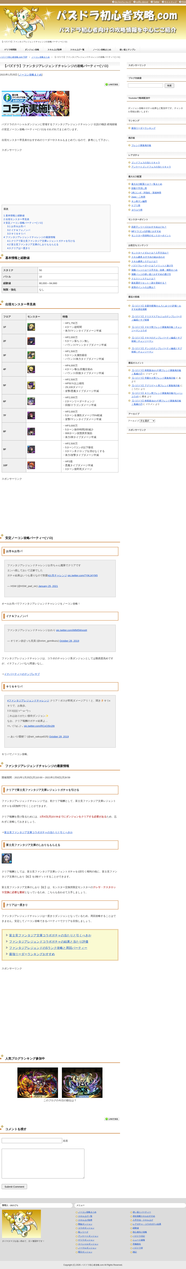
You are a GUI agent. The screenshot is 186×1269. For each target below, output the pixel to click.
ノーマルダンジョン (87, 1248)
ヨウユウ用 (136, 210)
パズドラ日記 (139, 1236)
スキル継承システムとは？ (144, 261)
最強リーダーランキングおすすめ (32, 954)
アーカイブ (133, 421)
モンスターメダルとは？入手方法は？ (150, 253)
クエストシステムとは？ (143, 278)
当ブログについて (123, 2)
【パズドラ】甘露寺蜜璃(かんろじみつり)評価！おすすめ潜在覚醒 (156, 307)
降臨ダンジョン (85, 1224)
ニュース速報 (139, 1240)
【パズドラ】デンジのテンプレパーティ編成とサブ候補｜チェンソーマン (156, 350)
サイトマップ (171, 2)
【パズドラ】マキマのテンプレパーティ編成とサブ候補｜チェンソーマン (156, 339)
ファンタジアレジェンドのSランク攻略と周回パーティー (48, 948)
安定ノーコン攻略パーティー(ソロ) (23, 222)
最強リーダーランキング (143, 128)
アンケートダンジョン (88, 1236)
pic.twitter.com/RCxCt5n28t (39, 725)
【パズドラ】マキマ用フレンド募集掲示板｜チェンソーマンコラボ (156, 329)
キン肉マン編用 (139, 201)
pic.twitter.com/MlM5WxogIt (71, 630)
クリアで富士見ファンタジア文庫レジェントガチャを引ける (41, 241)
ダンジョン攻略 (32, 49)
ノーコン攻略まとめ (102, 49)
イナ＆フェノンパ (18, 230)
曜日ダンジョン (85, 1252)
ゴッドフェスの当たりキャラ (145, 162)
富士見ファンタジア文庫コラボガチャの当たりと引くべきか (38, 832)
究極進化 (137, 1244)
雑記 (135, 1252)
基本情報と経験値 (14, 215)
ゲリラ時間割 (10, 49)
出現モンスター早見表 (16, 219)
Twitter (156, 2)
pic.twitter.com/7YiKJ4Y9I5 (83, 575)
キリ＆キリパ (16, 233)
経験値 (136, 1228)
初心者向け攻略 (140, 1232)
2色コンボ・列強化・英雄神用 (146, 192)
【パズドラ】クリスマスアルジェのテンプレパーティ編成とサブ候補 (156, 318)
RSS (184, 2)
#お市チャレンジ (57, 575)
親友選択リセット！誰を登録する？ (149, 283)
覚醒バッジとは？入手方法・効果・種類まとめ (154, 270)
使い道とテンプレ (128, 49)
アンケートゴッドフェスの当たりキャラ (151, 167)
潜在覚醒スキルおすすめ (144, 1216)
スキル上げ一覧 (77, 49)
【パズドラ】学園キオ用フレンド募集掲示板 (153, 378)
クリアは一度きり (18, 248)
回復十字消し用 (139, 188)
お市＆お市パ (16, 226)
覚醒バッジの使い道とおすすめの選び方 (151, 274)
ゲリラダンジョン (86, 1240)
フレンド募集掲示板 (141, 145)
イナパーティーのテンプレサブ (22, 674)
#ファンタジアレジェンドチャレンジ (28, 700)
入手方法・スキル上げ (143, 1220)
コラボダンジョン (86, 1228)
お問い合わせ (142, 2)
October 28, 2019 (69, 640)
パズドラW (138, 1248)
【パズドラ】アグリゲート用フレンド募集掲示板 (155, 385)
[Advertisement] (60, 175)
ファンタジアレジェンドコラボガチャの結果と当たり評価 (48, 941)
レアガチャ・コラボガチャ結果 (147, 1224)
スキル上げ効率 (55, 49)
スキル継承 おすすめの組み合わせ (148, 257)
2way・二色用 (138, 197)
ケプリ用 (135, 205)
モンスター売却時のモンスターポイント (151, 235)
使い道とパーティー (142, 1212)
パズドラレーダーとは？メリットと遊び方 (152, 265)
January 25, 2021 (48, 586)
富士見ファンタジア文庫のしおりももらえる (33, 244)
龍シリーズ (83, 1232)
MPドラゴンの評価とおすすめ (146, 231)
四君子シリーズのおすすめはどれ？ (149, 227)
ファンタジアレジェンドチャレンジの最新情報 (29, 237)
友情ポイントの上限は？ (143, 287)
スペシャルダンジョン (88, 1244)
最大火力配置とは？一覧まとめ (146, 184)
